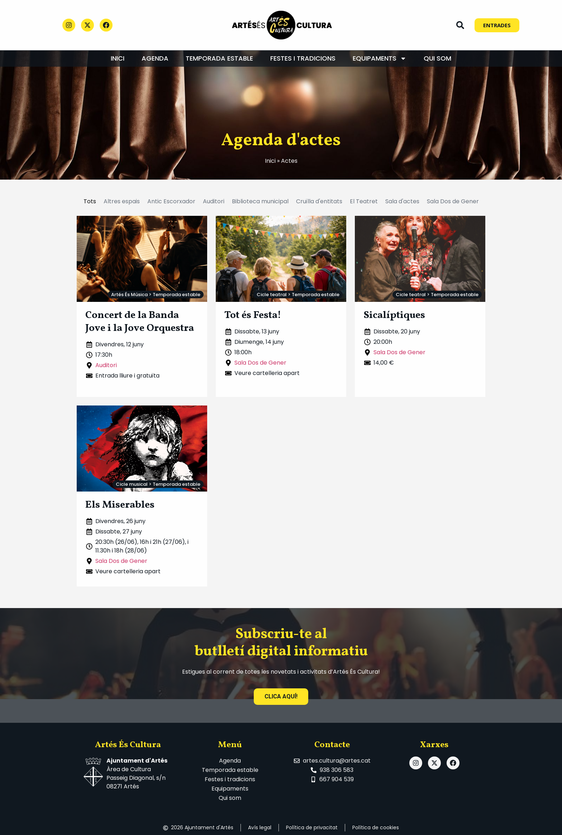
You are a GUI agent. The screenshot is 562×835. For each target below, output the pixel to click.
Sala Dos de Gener (453, 201)
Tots (90, 201)
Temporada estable (219, 58)
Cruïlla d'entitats (319, 201)
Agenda (155, 58)
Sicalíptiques (394, 315)
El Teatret (364, 201)
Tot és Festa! (252, 315)
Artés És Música (129, 294)
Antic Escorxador (171, 201)
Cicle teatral (272, 294)
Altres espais (122, 201)
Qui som (437, 58)
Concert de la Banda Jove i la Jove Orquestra (139, 321)
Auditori (213, 201)
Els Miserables (119, 505)
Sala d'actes (402, 201)
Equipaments (379, 58)
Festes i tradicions (302, 58)
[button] (460, 25)
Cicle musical (132, 484)
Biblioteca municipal (260, 201)
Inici (117, 58)
